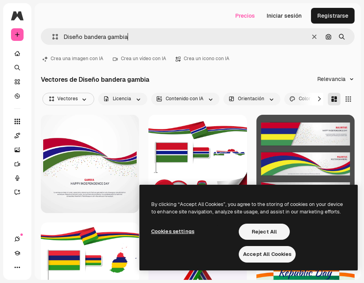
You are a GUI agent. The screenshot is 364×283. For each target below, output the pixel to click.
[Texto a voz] (21, 178)
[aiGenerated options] (185, 99)
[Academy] (17, 253)
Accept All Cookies (267, 254)
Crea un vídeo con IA (139, 58)
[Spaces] (21, 135)
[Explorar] (17, 96)
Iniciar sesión (284, 15)
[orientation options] (251, 99)
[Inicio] (17, 53)
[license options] (122, 99)
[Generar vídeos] (21, 164)
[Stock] (17, 81)
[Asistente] (21, 192)
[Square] (348, 99)
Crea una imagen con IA (72, 58)
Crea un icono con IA (202, 58)
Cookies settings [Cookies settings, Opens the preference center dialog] (172, 231)
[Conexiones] (17, 239)
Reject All (264, 231)
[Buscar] (17, 67)
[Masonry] (334, 99)
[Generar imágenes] (21, 149)
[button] (52, 37)
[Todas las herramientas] (17, 121)
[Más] (17, 267)
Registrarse (332, 15)
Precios (245, 15)
